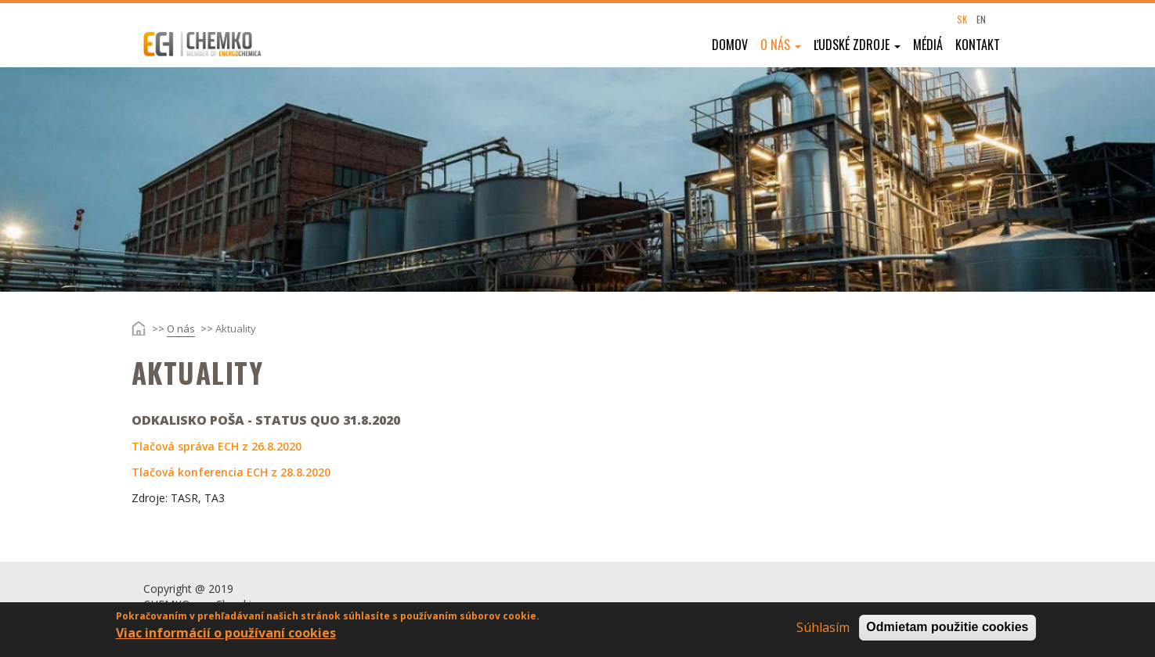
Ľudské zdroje (857, 44)
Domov (730, 44)
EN (981, 19)
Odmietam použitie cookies (947, 631)
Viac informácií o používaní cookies (226, 637)
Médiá (928, 44)
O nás (780, 44)
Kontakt (977, 44)
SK (962, 19)
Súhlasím (823, 632)
